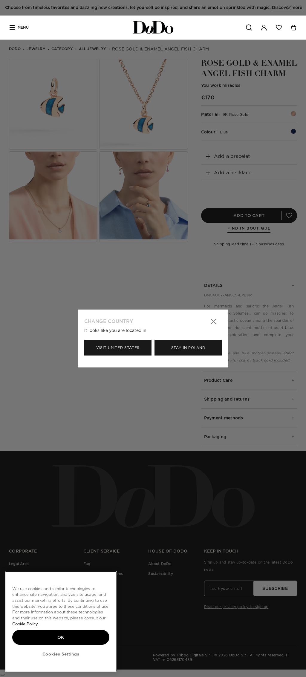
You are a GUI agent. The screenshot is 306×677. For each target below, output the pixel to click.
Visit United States (118, 347)
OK (60, 637)
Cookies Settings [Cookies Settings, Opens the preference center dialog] (60, 654)
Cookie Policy (25, 623)
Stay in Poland (188, 347)
